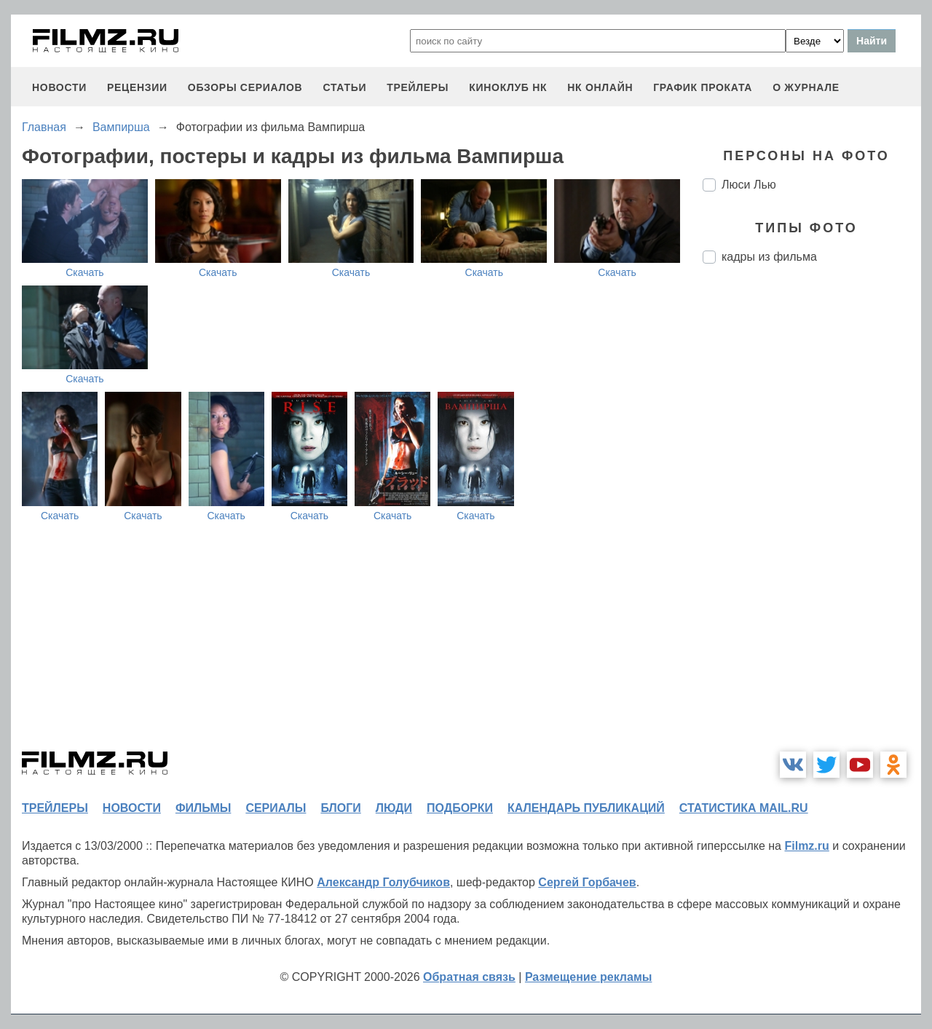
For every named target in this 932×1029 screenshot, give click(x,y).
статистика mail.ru (743, 808)
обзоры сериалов (245, 87)
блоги (340, 808)
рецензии (137, 87)
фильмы (203, 808)
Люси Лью (749, 184)
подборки (460, 808)
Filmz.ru (806, 846)
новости (59, 87)
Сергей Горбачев (587, 882)
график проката (702, 87)
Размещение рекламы (588, 977)
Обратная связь (469, 977)
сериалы (275, 808)
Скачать (85, 272)
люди (394, 808)
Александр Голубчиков (383, 882)
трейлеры (418, 87)
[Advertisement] (812, 518)
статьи (344, 87)
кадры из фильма (769, 257)
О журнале (806, 87)
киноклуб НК (508, 87)
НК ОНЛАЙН (600, 87)
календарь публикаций (586, 808)
